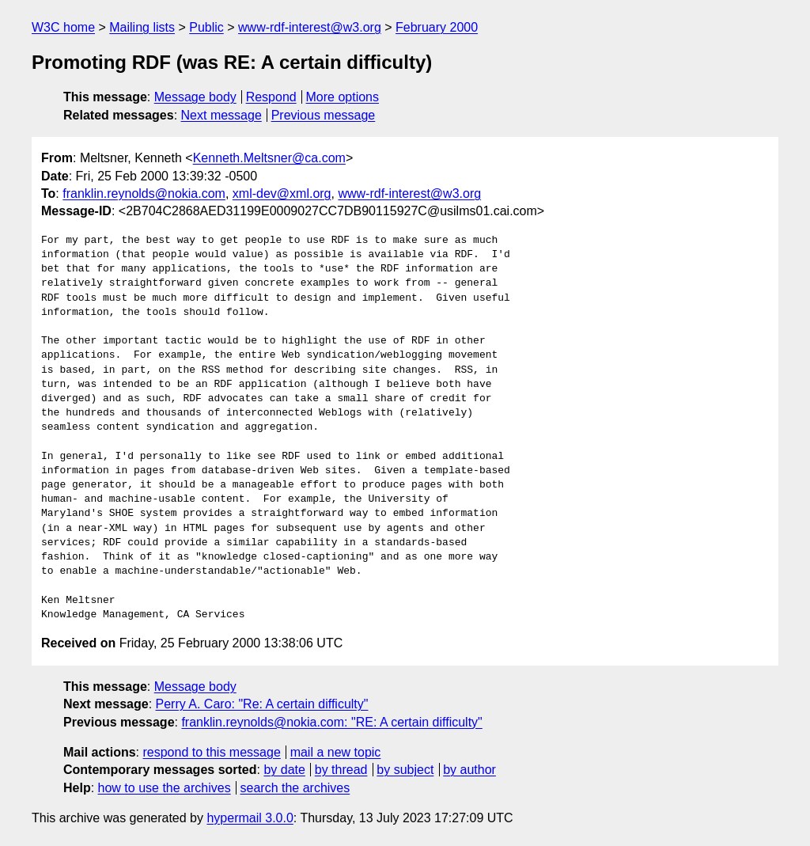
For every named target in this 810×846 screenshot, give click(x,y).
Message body (195, 97)
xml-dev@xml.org (282, 193)
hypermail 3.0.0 (249, 818)
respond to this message (211, 752)
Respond (271, 97)
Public (206, 27)
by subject (405, 769)
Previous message (323, 115)
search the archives (295, 788)
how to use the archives (164, 788)
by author (469, 769)
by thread (341, 769)
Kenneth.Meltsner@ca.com (269, 158)
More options (343, 97)
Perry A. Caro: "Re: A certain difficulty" (262, 704)
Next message (221, 115)
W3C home (63, 27)
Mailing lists (142, 27)
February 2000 (437, 27)
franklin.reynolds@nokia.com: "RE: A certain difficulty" (331, 722)
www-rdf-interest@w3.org (309, 27)
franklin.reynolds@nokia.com (143, 193)
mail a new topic (335, 752)
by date (284, 769)
